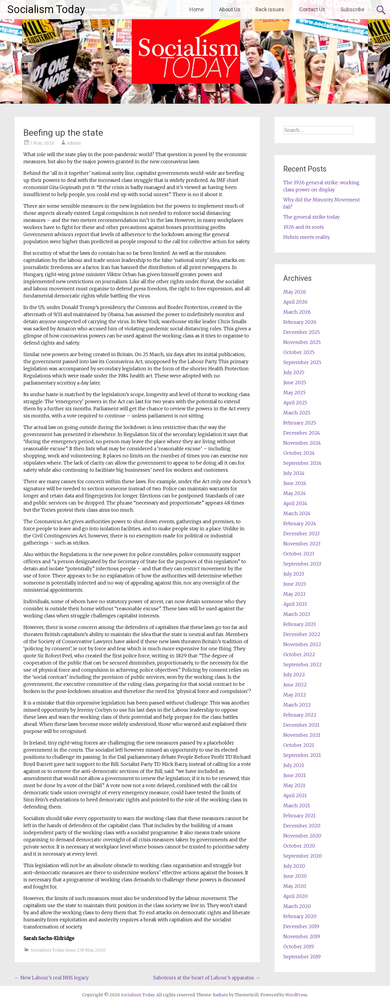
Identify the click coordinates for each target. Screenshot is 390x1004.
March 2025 (296, 413)
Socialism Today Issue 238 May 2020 (68, 950)
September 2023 (302, 564)
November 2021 (301, 735)
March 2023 (296, 614)
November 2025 (302, 342)
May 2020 (294, 886)
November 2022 (302, 644)
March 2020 (297, 906)
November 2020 (302, 836)
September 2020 (302, 856)
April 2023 (295, 604)
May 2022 (294, 695)
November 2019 (301, 936)
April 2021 (295, 795)
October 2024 (299, 453)
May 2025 (294, 392)
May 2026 (294, 292)
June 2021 (294, 775)
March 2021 (296, 805)
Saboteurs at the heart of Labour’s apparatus (206, 978)
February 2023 (299, 624)
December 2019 (301, 926)
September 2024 (302, 463)
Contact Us (312, 9)
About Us (229, 9)
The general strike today (311, 217)
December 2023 (301, 534)
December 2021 (301, 725)
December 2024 (301, 433)
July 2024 (294, 473)
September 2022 (302, 664)
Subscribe (353, 9)
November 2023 (301, 544)
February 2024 (299, 523)
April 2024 (295, 503)
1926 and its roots (303, 227)
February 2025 (299, 423)
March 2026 (297, 312)
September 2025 (302, 362)
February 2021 (299, 816)
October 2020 (299, 846)
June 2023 (294, 584)
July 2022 (294, 675)
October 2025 (298, 352)
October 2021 (298, 745)
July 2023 (293, 574)
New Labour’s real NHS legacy (52, 978)
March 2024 (297, 513)
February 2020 (300, 916)
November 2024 (302, 443)
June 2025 (294, 382)
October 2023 (298, 554)
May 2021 (294, 785)
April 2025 (295, 403)
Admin (74, 143)
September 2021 (302, 755)
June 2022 (295, 685)
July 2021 (293, 765)
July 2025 (293, 372)
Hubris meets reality (306, 237)
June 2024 (294, 483)
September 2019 (302, 957)
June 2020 (295, 876)
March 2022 (297, 705)
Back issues (269, 9)
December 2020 (301, 826)
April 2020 (295, 896)
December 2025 (301, 332)
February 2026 (300, 322)
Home (196, 9)
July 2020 (294, 866)
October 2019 (298, 946)
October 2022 (299, 654)
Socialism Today (46, 9)
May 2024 (294, 493)
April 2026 (295, 302)
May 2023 (294, 594)
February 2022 (300, 715)
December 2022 (301, 634)
